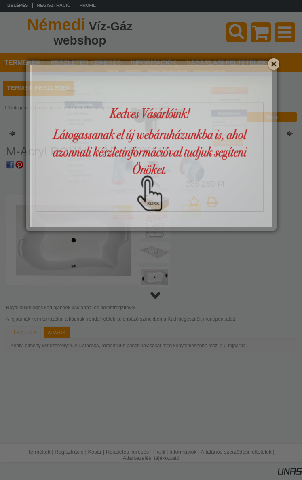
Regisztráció (69, 452)
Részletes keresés (127, 452)
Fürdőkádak (71, 107)
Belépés (17, 5)
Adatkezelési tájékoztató (150, 458)
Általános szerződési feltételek (236, 452)
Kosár (94, 452)
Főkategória (16, 107)
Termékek (38, 452)
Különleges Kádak (105, 107)
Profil (159, 452)
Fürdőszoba (44, 107)
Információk (182, 452)
